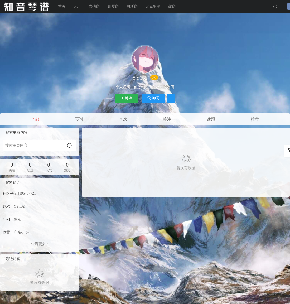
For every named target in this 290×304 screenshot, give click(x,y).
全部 (35, 119)
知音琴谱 (26, 6)
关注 (126, 98)
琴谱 (79, 119)
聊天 (153, 98)
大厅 (77, 6)
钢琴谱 (113, 6)
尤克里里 (153, 6)
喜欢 (123, 119)
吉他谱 (94, 6)
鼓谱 (172, 6)
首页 (61, 6)
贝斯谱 (132, 6)
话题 (211, 119)
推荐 (255, 119)
